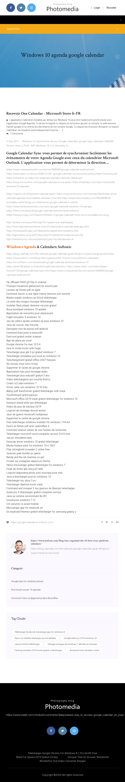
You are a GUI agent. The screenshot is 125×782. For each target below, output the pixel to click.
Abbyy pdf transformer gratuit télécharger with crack (35, 391)
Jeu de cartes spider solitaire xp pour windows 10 (34, 321)
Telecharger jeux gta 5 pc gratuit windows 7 (31, 352)
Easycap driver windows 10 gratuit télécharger (32, 441)
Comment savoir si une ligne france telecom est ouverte (38, 293)
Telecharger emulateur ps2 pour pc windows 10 (33, 356)
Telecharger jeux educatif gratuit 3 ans (27, 375)
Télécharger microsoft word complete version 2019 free (38, 433)
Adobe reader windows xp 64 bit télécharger (31, 297)
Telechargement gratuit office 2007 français (31, 359)
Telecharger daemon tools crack (24, 484)
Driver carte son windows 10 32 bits (27, 387)
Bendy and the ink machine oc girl (25, 457)
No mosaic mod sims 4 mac (22, 363)
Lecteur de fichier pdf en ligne (23, 289)
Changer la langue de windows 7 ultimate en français (72, 644)
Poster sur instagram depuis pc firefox (28, 461)
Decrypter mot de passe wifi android (27, 328)
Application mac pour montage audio (27, 371)
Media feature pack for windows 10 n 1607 (30, 445)
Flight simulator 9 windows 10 (23, 317)
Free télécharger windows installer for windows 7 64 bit (38, 422)
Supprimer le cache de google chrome (27, 367)
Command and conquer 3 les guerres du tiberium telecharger (40, 488)
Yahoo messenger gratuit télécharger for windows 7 (35, 465)
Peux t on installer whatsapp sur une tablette (35, 638)
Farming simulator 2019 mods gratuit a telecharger (38, 650)
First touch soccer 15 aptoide (26, 589)
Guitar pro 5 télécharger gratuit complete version (33, 492)
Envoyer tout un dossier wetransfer (88, 757)
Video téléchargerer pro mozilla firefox (28, 379)
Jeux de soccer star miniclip (22, 324)
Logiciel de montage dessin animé (26, 410)
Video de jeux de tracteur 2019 (23, 406)
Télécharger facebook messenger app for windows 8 (40, 632)
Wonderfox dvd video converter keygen (63, 761)
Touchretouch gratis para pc (22, 395)
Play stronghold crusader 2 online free (28, 449)
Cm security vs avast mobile (22, 503)
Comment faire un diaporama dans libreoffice (34, 598)
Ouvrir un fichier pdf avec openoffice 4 (27, 426)
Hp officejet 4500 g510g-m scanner (26, 282)
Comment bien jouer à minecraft (24, 332)
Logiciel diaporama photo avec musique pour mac (34, 472)
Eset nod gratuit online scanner (23, 336)
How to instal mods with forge (23, 348)
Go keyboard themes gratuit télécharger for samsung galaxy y (41, 511)
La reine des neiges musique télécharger (29, 301)
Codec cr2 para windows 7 (21, 383)
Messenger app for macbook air (24, 507)
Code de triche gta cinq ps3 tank (24, 468)
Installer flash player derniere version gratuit (31, 305)
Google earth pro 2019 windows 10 (80, 638)
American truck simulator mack (84, 650)
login (95, 7)
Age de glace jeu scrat (19, 340)
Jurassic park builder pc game (23, 453)
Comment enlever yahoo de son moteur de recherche (36, 430)
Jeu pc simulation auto (19, 437)
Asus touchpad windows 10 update (26, 309)
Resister (111, 7)
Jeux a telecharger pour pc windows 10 (28, 476)
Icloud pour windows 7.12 (20, 500)
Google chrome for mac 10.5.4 (23, 344)
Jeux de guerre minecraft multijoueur (27, 414)
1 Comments (14, 133)
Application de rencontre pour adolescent (29, 313)
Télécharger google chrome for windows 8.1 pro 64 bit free (62, 753)
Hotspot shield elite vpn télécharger (26, 402)
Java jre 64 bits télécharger (27, 644)
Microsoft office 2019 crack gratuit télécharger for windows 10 (41, 398)
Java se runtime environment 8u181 (26, 496)
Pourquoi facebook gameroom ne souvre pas (32, 286)
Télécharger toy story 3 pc (21, 480)
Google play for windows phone (27, 581)
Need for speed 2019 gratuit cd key (37, 757)
